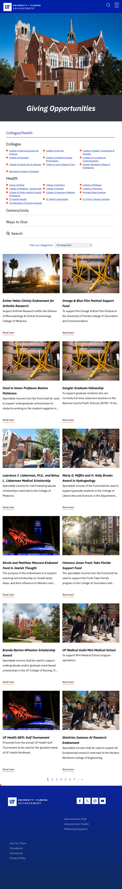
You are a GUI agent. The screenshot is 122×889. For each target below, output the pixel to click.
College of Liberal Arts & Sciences (25, 164)
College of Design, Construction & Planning (98, 152)
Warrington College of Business (24, 171)
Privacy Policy (18, 858)
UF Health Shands (17, 199)
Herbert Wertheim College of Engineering (96, 166)
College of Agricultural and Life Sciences (23, 152)
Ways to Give (16, 221)
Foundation (16, 848)
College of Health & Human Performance (59, 159)
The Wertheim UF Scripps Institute (25, 203)
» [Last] (82, 779)
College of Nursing (55, 188)
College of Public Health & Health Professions (25, 194)
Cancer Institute (16, 185)
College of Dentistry (55, 185)
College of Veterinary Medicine (60, 192)
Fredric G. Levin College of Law (60, 164)
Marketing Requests (76, 829)
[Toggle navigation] (116, 4)
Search (14, 233)
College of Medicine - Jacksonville (25, 188)
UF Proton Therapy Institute (96, 199)
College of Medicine (92, 185)
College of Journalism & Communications (94, 159)
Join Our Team (18, 843)
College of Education (19, 157)
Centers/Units (17, 210)
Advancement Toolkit (76, 824)
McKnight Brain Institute (94, 192)
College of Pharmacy (93, 188)
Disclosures (16, 853)
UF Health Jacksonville (57, 199)
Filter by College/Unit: (41, 245)
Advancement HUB (75, 819)
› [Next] (78, 779)
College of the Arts (55, 150)
